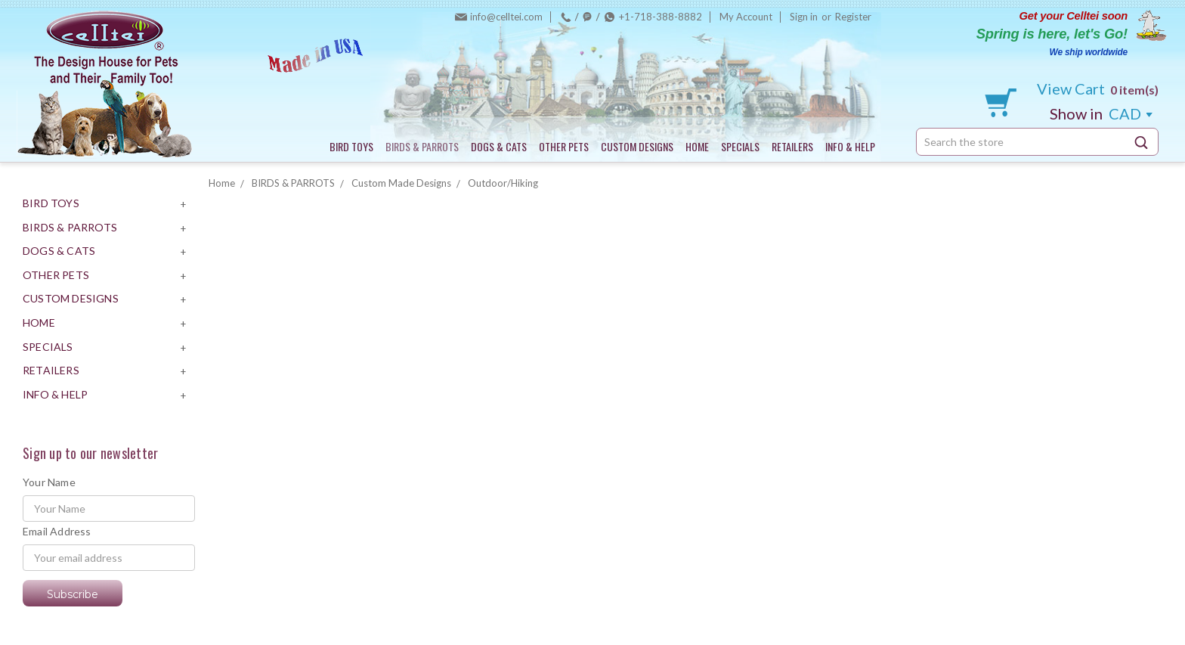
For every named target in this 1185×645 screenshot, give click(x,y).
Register (853, 16)
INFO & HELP (850, 146)
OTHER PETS (564, 146)
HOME (697, 146)
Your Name (49, 482)
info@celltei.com (506, 16)
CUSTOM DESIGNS (637, 146)
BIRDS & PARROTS (422, 146)
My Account (745, 16)
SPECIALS (740, 146)
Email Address (57, 531)
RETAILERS (792, 146)
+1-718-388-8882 (660, 16)
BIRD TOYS (351, 146)
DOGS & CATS (499, 146)
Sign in (804, 16)
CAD (1101, 113)
